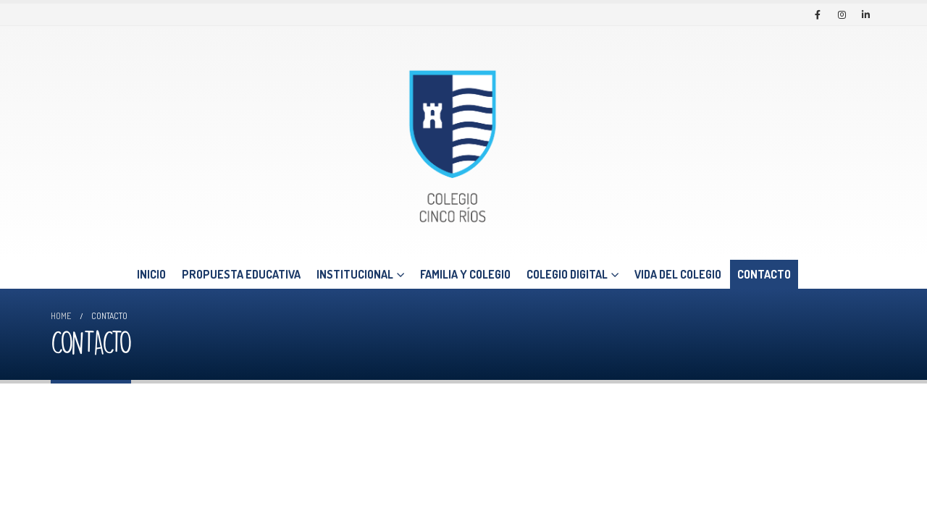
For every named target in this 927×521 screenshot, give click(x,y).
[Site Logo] (452, 143)
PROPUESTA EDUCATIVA (241, 274)
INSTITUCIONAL (354, 274)
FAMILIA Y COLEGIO (465, 274)
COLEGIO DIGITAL (567, 274)
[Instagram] (841, 14)
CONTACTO (764, 274)
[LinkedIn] (865, 14)
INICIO (151, 274)
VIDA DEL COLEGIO (677, 274)
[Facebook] (818, 14)
